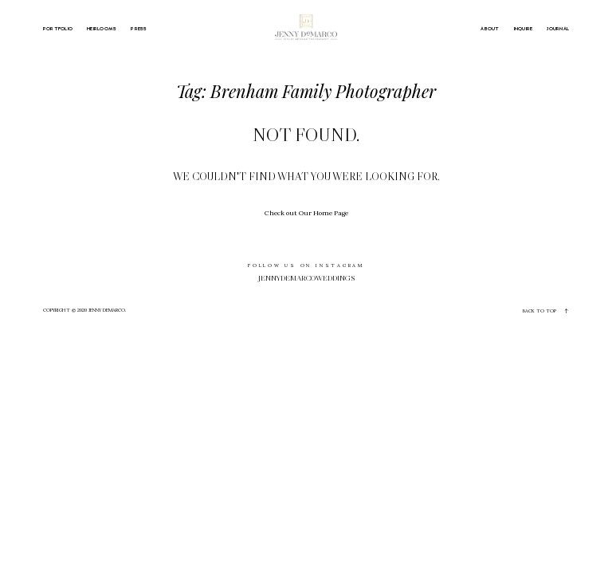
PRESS (139, 28)
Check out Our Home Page (306, 213)
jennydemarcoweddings (306, 278)
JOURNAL (558, 28)
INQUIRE (523, 28)
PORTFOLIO (58, 28)
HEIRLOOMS (101, 28)
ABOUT (490, 28)
